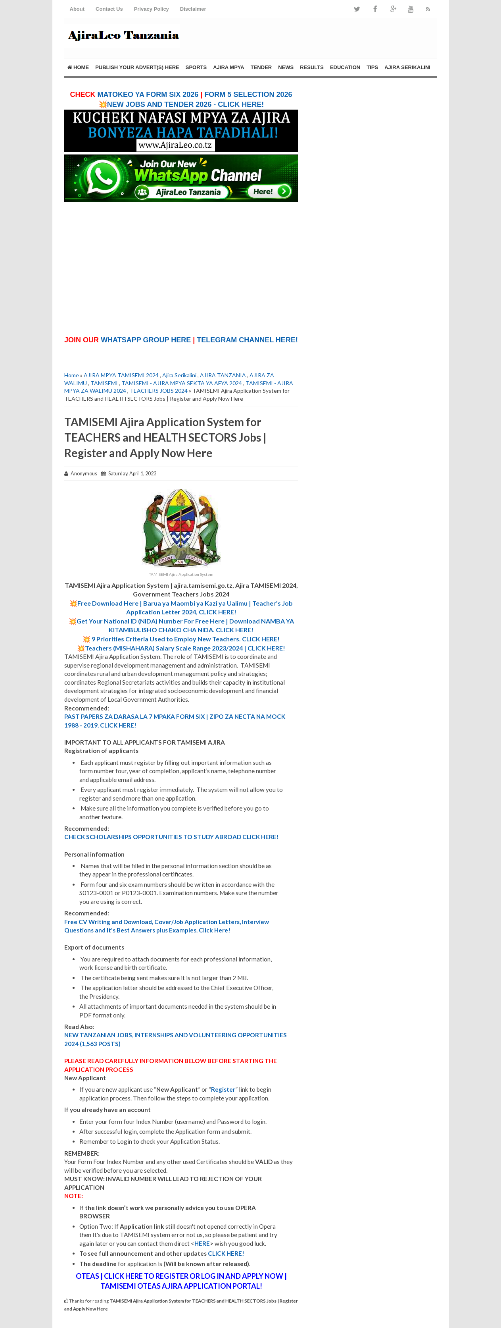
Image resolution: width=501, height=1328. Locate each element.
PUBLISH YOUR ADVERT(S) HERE (137, 67)
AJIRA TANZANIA (223, 375)
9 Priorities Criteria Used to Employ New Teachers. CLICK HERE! (186, 639)
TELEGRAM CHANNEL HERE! (247, 340)
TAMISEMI (104, 383)
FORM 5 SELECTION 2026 (248, 94)
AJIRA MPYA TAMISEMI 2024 (121, 375)
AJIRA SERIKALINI (407, 67)
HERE (202, 1243)
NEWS (286, 67)
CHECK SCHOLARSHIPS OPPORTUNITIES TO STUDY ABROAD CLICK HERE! (171, 836)
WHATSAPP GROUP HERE (146, 340)
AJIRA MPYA (228, 67)
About (77, 9)
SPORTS (196, 67)
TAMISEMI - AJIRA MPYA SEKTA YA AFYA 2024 (181, 383)
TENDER (261, 67)
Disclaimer (193, 9)
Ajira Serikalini (179, 375)
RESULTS (312, 67)
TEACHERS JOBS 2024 (159, 390)
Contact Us (109, 9)
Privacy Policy (151, 9)
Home (78, 67)
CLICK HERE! (226, 1253)
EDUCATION (345, 67)
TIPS (372, 67)
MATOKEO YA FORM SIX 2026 (148, 94)
